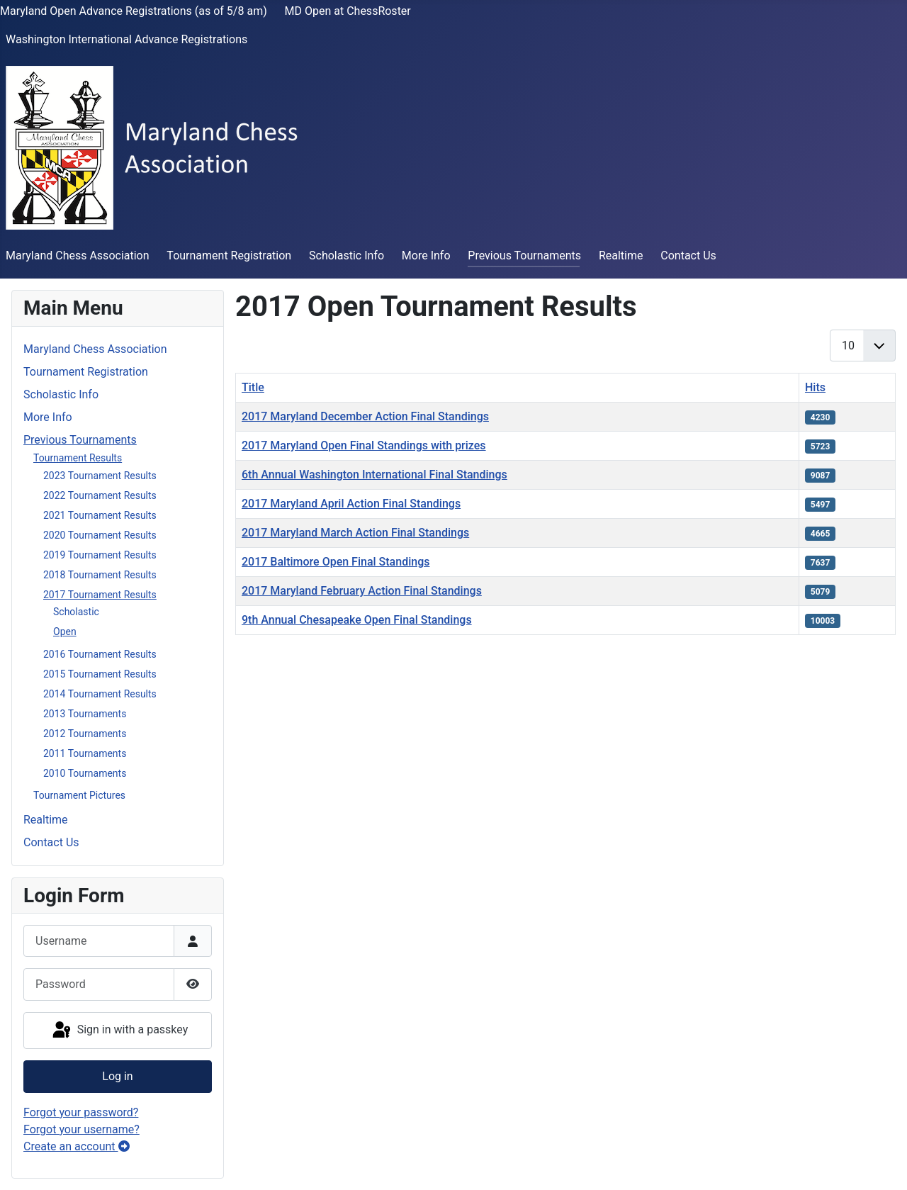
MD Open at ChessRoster (348, 11)
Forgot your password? (80, 1112)
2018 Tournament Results (100, 574)
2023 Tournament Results (100, 475)
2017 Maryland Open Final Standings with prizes (364, 445)
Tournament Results (77, 458)
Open (65, 631)
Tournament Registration (229, 255)
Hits (815, 387)
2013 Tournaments (84, 713)
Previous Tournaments (524, 255)
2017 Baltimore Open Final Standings (335, 561)
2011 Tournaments (84, 753)
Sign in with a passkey (119, 1030)
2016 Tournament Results (100, 654)
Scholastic (76, 611)
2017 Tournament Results (100, 594)
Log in (117, 1076)
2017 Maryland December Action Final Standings (365, 416)
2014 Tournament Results (100, 694)
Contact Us (688, 255)
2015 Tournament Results (100, 674)
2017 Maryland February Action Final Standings (362, 590)
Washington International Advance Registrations (126, 39)
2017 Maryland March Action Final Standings (355, 532)
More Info (426, 255)
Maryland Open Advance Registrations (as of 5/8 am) (133, 11)
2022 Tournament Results (100, 495)
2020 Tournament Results (100, 535)
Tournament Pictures (79, 795)
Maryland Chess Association (78, 255)
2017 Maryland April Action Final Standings (351, 503)
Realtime (621, 255)
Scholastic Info (346, 255)
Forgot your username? (81, 1129)
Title (253, 387)
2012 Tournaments (84, 733)
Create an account (76, 1146)
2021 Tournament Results (100, 515)
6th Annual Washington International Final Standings (374, 474)
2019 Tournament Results (100, 555)
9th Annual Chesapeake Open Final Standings (357, 620)
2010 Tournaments (84, 773)
